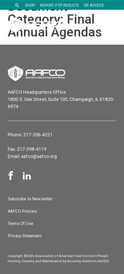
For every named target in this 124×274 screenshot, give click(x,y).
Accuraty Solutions (82, 261)
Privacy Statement (25, 235)
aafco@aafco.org (39, 156)
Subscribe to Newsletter (30, 198)
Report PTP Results (59, 5)
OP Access (94, 5)
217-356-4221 (38, 134)
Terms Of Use (20, 223)
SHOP (30, 5)
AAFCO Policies (22, 211)
